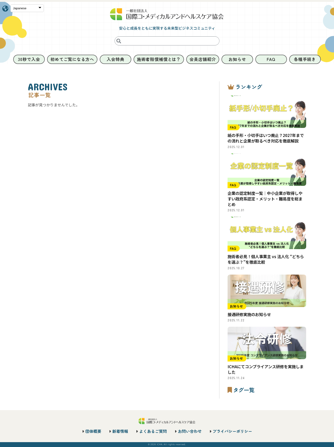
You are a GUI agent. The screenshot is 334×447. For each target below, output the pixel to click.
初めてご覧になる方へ (72, 59)
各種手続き (305, 59)
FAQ (271, 59)
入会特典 (115, 59)
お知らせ (237, 59)
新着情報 (120, 431)
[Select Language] (27, 8)
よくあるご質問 (153, 431)
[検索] (119, 41)
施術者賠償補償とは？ (159, 59)
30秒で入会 (29, 59)
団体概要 (93, 431)
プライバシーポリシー (232, 431)
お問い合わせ (190, 431)
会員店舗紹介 (202, 59)
